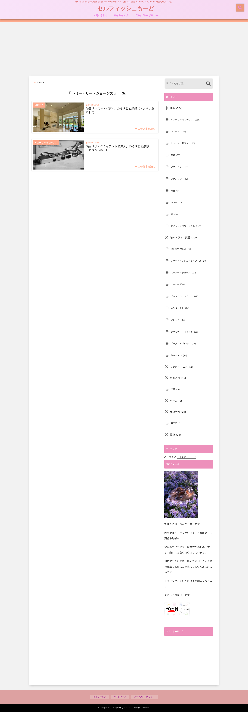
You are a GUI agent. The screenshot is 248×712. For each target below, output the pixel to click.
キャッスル (176, 355)
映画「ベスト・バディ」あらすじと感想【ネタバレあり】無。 (120, 110)
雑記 (172, 434)
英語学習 (175, 411)
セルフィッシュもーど (125, 8)
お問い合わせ (100, 15)
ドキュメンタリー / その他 (184, 226)
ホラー (174, 202)
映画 (172, 108)
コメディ (175, 131)
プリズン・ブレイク (181, 343)
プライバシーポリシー (146, 15)
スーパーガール (178, 284)
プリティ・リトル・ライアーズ (186, 260)
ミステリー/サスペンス (182, 119)
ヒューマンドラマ (179, 143)
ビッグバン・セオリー (182, 296)
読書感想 (175, 377)
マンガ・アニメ (179, 366)
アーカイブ (170, 456)
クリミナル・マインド (182, 331)
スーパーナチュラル (181, 272)
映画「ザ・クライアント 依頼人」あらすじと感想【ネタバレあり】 (117, 148)
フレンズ (175, 320)
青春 (173, 190)
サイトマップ (121, 15)
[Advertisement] (124, 49)
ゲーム (173, 400)
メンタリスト (177, 308)
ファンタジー (177, 178)
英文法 (174, 423)
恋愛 (173, 155)
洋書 (173, 389)
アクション (176, 167)
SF (172, 214)
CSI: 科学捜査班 (178, 249)
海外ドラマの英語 (180, 237)
